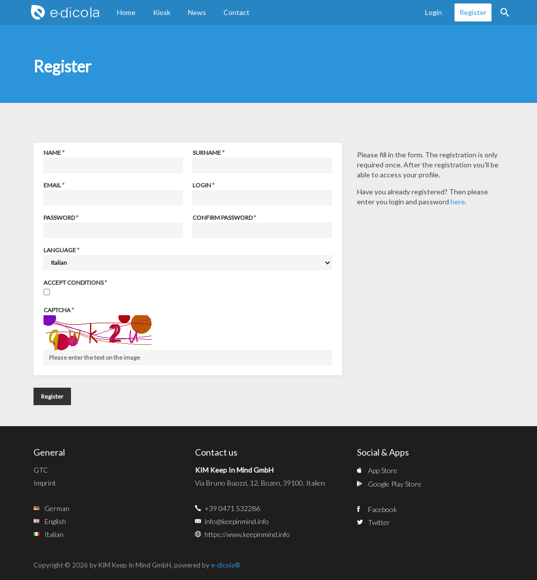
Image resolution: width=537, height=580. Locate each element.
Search (505, 12)
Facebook (382, 509)
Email (52, 185)
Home (126, 12)
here (457, 201)
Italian (54, 534)
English (55, 521)
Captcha (57, 310)
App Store (383, 470)
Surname (206, 152)
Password (59, 217)
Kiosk (161, 12)
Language (60, 250)
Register (473, 12)
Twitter (379, 522)
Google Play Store (395, 484)
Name (52, 152)
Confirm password (222, 217)
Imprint (45, 483)
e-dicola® (225, 565)
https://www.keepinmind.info (247, 534)
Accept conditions (74, 282)
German (57, 508)
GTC (41, 470)
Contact (237, 12)
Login (433, 12)
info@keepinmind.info (236, 521)
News (197, 12)
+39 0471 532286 (232, 508)
